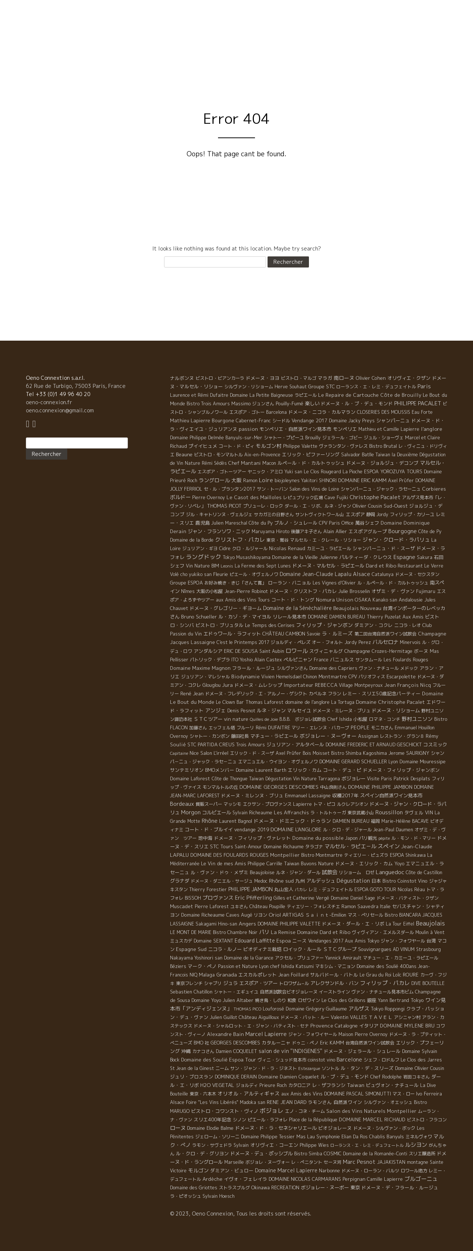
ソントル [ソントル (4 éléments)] (330, 1068)
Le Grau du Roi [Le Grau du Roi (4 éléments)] (375, 975)
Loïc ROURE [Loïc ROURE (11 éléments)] (406, 974)
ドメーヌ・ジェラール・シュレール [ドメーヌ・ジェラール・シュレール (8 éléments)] (362, 1051)
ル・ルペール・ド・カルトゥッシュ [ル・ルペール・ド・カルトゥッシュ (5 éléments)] (392, 583)
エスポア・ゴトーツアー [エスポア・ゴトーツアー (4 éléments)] (221, 471)
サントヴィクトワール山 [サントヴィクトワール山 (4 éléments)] (319, 514)
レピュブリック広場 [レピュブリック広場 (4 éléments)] (303, 497)
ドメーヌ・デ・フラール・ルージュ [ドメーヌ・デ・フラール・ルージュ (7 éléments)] (399, 1187)
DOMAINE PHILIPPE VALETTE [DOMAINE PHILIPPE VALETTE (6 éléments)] (289, 924)
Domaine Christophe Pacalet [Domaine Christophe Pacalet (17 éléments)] (390, 701)
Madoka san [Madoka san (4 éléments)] (252, 1102)
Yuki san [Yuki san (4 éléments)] (293, 471)
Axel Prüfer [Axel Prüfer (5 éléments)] (288, 753)
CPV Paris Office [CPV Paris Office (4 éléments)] (336, 523)
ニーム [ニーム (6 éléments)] (222, 1068)
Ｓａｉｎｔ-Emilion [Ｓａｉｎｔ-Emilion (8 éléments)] (325, 914)
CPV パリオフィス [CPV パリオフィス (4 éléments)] (366, 677)
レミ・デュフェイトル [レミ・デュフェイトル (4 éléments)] (331, 889)
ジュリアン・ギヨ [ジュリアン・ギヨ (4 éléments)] (200, 548)
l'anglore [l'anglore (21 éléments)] (431, 428)
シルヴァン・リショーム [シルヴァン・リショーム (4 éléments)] (248, 387)
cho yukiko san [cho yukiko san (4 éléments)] (196, 574)
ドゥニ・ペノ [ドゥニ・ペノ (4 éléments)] (305, 1043)
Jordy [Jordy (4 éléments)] (382, 514)
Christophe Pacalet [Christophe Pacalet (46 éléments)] (375, 497)
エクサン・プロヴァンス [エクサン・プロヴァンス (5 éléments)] (267, 804)
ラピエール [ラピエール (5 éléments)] (306, 395)
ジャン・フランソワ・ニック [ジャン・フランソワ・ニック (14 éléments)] (219, 531)
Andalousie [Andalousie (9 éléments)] (411, 599)
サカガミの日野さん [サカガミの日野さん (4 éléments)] (274, 514)
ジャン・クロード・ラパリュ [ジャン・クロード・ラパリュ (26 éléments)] (396, 539)
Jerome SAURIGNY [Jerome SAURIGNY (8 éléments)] (408, 753)
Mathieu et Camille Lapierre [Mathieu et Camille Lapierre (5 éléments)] (388, 429)
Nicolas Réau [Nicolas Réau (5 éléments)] (411, 889)
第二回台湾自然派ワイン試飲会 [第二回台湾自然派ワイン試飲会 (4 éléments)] (385, 634)
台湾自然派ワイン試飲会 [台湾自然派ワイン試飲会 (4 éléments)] (370, 1043)
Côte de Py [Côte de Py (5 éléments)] (430, 531)
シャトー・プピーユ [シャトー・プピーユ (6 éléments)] (284, 437)
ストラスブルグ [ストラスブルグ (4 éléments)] (234, 1187)
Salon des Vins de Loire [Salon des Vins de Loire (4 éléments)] (314, 489)
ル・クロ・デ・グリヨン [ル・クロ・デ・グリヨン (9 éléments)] (202, 1153)
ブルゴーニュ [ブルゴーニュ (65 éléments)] (421, 1179)
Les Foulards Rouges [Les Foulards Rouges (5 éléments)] (406, 660)
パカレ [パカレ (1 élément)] (301, 890)
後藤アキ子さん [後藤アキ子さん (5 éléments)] (306, 531)
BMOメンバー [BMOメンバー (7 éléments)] (219, 770)
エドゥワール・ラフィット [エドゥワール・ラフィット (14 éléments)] (232, 633)
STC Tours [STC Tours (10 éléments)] (221, 846)
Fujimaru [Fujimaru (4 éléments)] (425, 591)
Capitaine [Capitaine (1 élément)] (179, 753)
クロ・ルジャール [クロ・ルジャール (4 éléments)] (250, 548)
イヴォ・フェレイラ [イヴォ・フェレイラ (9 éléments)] (245, 1179)
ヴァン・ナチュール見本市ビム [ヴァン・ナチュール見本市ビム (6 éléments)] (382, 992)
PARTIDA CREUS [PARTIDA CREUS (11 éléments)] (216, 744)
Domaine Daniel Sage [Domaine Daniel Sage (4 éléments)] (353, 898)
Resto (400, 62)
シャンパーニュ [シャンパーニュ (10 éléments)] (393, 420)
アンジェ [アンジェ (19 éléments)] (215, 710)
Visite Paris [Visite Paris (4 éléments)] (379, 779)
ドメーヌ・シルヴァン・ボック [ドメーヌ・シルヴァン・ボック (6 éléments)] (384, 1128)
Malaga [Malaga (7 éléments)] (207, 974)
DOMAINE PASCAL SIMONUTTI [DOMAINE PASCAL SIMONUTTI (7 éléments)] (357, 1093)
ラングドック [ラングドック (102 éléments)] (203, 557)
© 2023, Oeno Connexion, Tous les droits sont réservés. (240, 1213)
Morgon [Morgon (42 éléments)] (191, 812)
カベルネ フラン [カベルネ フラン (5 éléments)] (325, 694)
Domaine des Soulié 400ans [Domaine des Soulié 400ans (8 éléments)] (386, 966)
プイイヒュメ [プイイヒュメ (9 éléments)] (202, 446)
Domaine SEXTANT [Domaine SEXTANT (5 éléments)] (213, 941)
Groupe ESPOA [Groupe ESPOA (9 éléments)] (186, 582)
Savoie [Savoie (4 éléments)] (313, 634)
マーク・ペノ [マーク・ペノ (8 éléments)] (202, 966)
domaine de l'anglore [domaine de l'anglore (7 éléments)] (307, 702)
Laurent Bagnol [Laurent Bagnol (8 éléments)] (235, 821)
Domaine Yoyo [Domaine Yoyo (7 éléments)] (206, 1000)
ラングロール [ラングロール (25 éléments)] (214, 480)
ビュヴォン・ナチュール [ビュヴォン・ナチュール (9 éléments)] (392, 1085)
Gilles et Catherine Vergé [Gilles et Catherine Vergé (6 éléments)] (301, 898)
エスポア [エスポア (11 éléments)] (355, 514)
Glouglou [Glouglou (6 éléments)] (212, 685)
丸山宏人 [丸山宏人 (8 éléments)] (283, 889)
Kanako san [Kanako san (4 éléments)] (384, 600)
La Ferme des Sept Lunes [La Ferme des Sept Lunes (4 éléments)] (263, 566)
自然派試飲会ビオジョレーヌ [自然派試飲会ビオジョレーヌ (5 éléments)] (288, 992)
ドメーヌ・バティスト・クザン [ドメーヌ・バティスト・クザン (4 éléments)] (408, 898)
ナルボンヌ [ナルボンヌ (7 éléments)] (182, 378)
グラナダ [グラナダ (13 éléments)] (179, 880)
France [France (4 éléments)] (321, 660)
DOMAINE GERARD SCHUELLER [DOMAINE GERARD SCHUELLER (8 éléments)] (353, 761)
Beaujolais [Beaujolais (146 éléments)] (430, 923)
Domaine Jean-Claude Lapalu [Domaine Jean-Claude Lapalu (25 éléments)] (315, 573)
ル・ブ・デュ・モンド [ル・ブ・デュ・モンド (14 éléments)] (345, 1076)
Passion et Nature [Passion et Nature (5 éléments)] (238, 966)
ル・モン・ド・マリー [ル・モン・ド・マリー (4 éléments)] (413, 838)
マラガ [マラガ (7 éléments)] (325, 378)
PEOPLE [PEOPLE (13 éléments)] (360, 727)
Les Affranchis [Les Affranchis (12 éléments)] (291, 812)
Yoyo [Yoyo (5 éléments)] (399, 863)
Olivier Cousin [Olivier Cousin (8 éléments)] (367, 505)
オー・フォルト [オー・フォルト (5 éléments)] (327, 642)
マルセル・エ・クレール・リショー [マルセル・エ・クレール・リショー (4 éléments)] (325, 540)
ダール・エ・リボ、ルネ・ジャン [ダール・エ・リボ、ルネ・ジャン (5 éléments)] (318, 506)
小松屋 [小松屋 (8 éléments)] (360, 719)
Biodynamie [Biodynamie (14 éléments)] (245, 676)
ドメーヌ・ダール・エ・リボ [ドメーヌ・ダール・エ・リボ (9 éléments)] (353, 923)
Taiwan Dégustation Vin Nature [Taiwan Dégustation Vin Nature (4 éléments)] (283, 779)
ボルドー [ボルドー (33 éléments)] (180, 497)
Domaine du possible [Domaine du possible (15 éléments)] (318, 838)
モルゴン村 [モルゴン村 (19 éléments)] (269, 445)
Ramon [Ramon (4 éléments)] (250, 480)
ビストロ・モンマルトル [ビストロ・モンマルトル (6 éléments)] (218, 454)
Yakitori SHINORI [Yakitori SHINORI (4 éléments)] (319, 480)
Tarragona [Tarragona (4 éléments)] (329, 779)
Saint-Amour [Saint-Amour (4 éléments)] (248, 846)
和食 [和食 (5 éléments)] (291, 1000)
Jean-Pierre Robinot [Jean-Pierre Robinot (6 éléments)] (246, 591)
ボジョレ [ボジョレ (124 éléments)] (271, 1111)
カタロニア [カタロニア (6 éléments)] (299, 1085)
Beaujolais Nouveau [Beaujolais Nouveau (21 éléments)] (357, 607)
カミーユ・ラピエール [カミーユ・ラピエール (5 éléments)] (329, 548)
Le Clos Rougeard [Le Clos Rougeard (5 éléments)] (322, 471)
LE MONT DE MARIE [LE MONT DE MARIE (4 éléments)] (190, 932)
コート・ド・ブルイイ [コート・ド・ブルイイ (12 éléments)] (209, 829)
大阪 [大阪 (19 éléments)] (236, 480)
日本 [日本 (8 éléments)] (376, 880)
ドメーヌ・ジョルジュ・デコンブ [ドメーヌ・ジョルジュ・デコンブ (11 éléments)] (382, 463)
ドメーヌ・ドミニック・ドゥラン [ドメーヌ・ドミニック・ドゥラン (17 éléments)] (292, 820)
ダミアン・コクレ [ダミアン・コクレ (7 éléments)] (373, 625)
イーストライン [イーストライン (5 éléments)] (334, 992)
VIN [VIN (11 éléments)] (429, 812)
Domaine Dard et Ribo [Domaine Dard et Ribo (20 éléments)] (323, 931)
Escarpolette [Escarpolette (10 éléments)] (401, 676)
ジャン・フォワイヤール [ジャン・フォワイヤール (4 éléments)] (312, 1034)
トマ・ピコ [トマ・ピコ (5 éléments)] (324, 804)
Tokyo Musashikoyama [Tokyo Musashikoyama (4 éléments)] (246, 557)
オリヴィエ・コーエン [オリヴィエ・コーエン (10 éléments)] (274, 1145)
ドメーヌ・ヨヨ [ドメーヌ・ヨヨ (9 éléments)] (262, 378)
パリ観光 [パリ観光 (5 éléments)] (368, 838)
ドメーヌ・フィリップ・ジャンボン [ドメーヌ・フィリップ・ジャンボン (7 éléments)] (401, 770)
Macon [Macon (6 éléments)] (269, 463)
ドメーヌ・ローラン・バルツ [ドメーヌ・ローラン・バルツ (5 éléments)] (370, 1171)
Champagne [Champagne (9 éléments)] (357, 651)
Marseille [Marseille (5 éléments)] (234, 1162)
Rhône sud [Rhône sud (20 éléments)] (281, 880)
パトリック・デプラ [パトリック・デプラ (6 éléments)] (210, 660)
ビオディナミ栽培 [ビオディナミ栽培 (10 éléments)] (262, 949)
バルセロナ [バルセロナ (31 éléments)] (385, 642)
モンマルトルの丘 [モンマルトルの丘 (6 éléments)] (220, 787)
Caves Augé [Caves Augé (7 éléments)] (239, 914)
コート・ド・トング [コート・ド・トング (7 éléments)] (292, 599)
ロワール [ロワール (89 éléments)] (297, 651)
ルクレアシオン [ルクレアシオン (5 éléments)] (352, 804)
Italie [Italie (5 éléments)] (385, 906)
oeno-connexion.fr (49, 402)
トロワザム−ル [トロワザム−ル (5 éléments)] (294, 983)
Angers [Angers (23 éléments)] (247, 923)
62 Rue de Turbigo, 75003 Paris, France (76, 385)
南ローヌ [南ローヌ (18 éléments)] (344, 377)
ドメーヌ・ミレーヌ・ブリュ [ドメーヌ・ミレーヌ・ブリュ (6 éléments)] (341, 711)
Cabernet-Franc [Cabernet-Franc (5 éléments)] (253, 420)
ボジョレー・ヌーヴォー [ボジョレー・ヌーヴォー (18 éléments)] (328, 735)
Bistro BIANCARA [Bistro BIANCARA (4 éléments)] (403, 915)
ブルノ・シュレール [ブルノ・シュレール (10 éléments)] (295, 522)
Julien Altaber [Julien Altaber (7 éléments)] (237, 1000)
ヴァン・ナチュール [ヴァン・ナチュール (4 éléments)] (379, 668)
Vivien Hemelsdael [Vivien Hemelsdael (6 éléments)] (281, 677)
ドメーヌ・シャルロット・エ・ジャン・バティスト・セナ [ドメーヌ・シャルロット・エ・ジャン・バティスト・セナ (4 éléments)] (251, 1026)
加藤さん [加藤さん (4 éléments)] (198, 728)
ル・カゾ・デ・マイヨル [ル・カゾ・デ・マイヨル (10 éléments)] (244, 616)
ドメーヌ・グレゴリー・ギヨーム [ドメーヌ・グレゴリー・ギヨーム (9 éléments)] (226, 608)
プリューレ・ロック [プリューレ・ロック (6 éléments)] (263, 506)
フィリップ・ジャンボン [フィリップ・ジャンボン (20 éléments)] (324, 624)
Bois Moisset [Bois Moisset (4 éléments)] (316, 753)
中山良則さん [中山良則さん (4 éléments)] (333, 787)
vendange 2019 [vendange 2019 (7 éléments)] (251, 829)
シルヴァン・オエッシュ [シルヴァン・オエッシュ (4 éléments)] (388, 1102)
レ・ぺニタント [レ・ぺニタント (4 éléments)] (306, 1162)
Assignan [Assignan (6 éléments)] (368, 736)
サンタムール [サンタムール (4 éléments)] (368, 660)
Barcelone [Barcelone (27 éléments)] (349, 1059)
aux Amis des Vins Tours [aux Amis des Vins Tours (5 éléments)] (243, 600)
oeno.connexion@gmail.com (60, 410)
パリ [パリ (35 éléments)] (264, 932)
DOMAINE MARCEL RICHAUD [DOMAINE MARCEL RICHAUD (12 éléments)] (372, 1119)
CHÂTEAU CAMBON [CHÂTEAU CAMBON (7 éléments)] (283, 633)
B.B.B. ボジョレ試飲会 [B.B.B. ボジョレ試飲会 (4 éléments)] (302, 719)
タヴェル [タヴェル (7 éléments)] (413, 812)
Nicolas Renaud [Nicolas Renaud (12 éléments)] (287, 548)
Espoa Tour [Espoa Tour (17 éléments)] (242, 1059)
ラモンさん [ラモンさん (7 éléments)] (320, 1102)
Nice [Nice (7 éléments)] (194, 753)
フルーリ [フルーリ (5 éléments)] (245, 728)
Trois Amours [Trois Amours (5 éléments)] (250, 745)
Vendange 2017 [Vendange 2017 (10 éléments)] (309, 420)
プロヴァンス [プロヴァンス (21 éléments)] (218, 897)
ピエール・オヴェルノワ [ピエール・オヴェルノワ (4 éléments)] (253, 574)
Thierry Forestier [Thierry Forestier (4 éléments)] (208, 889)
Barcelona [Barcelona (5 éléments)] (276, 412)
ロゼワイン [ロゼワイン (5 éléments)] (309, 1000)
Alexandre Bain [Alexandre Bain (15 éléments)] (225, 1034)
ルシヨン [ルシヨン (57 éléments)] (416, 1145)
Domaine (304, 62)
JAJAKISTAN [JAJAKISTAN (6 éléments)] (391, 1162)
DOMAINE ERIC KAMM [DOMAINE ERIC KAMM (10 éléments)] (362, 480)
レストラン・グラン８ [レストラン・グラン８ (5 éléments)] (402, 736)
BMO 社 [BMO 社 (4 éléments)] (201, 1043)
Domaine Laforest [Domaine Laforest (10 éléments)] (190, 778)
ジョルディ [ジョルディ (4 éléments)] (247, 1085)
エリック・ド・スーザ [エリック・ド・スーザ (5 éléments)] (252, 753)
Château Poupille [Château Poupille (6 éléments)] (267, 906)
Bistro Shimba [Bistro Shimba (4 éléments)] (346, 753)
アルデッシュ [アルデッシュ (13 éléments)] (320, 880)
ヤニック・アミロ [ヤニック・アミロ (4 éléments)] (265, 471)
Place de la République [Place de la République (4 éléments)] (313, 1120)
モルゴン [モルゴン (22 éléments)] (198, 1170)
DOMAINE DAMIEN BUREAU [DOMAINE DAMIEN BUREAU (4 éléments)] (336, 617)
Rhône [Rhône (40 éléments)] (210, 821)
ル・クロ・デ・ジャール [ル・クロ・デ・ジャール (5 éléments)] (347, 829)
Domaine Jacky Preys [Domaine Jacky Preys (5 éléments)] (352, 420)
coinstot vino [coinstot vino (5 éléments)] (321, 1060)
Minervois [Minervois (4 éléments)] (410, 642)
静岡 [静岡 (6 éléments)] (370, 514)
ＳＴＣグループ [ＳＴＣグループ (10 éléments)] (340, 949)
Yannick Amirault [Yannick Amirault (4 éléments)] (343, 958)
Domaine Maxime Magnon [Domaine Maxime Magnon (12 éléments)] (200, 668)
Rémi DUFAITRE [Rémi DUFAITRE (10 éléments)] (273, 727)
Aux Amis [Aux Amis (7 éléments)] (412, 616)
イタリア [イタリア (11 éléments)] (368, 1025)
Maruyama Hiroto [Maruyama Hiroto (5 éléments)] (270, 531)
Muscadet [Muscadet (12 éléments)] (181, 906)
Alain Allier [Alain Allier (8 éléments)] (335, 531)
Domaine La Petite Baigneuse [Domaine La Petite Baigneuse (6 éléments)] (261, 395)
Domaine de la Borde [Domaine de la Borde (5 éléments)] (192, 540)
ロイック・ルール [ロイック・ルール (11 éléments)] (302, 949)
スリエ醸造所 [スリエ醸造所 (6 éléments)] (422, 1154)
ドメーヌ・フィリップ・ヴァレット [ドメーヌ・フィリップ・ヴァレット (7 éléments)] (252, 838)
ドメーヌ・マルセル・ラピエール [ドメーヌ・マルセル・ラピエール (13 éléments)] (328, 565)
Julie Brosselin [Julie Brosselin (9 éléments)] (354, 591)
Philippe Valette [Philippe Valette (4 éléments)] (300, 446)
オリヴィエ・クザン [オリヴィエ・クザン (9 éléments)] (409, 378)
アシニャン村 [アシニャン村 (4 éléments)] (407, 1017)
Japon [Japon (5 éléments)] (351, 838)
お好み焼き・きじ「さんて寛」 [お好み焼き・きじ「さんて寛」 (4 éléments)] (235, 583)
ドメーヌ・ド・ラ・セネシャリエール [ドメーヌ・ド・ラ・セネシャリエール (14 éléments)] (276, 1128)
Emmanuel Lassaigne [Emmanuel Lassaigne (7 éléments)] (308, 795)
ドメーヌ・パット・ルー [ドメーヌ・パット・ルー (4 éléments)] (304, 1017)
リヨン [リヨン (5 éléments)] (260, 915)
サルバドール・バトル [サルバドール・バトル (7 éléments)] (334, 974)
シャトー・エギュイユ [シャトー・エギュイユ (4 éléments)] (236, 992)
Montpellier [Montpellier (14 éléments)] (285, 855)
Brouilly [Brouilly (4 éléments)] (313, 437)
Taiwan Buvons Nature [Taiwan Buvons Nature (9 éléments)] (309, 863)
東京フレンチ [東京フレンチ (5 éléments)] (189, 983)
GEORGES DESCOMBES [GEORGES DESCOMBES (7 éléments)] (235, 1042)
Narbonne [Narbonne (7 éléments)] (329, 1170)
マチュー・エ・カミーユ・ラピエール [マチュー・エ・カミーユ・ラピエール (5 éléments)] (400, 958)
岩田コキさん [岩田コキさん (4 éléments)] (416, 1077)
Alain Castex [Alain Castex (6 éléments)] (268, 660)
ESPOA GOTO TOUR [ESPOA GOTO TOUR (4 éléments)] (375, 889)
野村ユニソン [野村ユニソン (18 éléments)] (417, 718)
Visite (342, 62)
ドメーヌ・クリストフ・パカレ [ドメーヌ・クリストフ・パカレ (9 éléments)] (303, 591)
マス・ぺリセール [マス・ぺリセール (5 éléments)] (365, 915)
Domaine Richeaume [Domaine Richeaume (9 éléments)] (203, 914)
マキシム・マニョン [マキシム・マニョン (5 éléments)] (335, 966)
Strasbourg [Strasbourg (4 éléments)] (428, 949)
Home (218, 62)
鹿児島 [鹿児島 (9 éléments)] (202, 522)
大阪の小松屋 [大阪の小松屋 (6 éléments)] (209, 591)
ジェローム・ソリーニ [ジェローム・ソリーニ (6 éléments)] (217, 1137)
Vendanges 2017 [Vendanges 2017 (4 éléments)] (325, 941)
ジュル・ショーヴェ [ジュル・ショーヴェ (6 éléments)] (384, 437)
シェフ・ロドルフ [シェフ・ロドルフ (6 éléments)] (381, 1060)
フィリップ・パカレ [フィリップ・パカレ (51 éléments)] (385, 983)
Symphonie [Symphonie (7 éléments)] (328, 1136)
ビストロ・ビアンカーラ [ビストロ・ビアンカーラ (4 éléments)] (219, 378)
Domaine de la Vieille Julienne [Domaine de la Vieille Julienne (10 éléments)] (305, 557)
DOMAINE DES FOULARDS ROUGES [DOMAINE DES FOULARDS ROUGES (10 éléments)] (229, 855)
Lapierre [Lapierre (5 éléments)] (302, 804)
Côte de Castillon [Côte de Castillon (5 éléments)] (424, 872)
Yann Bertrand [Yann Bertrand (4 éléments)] (393, 1000)
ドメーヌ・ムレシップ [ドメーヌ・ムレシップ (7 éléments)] (258, 685)
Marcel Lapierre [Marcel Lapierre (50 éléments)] (266, 1034)
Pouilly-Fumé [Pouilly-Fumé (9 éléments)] (289, 403)
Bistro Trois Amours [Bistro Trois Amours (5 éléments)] (208, 403)
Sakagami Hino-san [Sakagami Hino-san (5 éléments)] (216, 924)
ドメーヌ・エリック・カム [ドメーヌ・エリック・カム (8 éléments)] (364, 863)
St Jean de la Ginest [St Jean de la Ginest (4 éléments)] (192, 1068)
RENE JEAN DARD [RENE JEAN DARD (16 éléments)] (286, 1102)
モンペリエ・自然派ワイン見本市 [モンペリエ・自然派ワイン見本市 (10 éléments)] (295, 429)
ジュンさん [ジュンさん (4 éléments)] (263, 403)
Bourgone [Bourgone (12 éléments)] (223, 420)
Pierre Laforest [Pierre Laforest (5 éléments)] (212, 906)
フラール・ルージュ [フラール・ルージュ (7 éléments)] (253, 668)
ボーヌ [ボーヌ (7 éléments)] (421, 651)
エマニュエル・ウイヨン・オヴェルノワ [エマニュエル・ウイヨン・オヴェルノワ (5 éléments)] (278, 762)
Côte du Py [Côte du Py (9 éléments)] (261, 522)
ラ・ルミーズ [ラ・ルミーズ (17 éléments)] (337, 633)
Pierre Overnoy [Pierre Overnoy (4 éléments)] (208, 497)
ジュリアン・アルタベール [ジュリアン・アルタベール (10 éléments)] (295, 744)
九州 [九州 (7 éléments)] (300, 880)
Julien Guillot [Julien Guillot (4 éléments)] (223, 1017)
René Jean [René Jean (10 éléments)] (192, 693)
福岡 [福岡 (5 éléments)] (375, 821)
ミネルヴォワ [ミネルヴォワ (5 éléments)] (418, 1137)
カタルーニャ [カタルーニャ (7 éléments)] (276, 1042)
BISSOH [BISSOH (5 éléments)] (193, 898)
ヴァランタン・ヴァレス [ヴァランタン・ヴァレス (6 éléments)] (343, 446)
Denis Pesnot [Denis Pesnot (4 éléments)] (241, 711)
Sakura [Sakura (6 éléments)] (424, 557)
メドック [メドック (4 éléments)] (409, 668)
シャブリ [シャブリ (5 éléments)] (213, 983)
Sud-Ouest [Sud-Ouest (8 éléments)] (396, 505)
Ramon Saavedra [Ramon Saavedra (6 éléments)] (359, 906)
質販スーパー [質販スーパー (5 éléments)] (208, 804)
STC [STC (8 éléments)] (191, 744)
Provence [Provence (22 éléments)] (321, 1025)
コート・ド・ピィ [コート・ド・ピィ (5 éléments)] (236, 446)
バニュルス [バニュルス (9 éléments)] (342, 659)
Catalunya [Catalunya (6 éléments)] (383, 574)
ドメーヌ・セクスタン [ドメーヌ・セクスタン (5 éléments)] (417, 574)
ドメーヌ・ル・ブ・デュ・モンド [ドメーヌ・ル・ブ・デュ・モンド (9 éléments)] (357, 403)
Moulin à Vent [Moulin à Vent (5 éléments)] (430, 932)
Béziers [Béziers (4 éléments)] (178, 966)
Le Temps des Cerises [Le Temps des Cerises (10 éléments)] (270, 625)
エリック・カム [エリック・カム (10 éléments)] (304, 770)
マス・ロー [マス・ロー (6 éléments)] (403, 1094)
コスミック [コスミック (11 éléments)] (435, 744)
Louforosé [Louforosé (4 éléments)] (273, 1009)
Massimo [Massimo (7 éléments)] (241, 403)
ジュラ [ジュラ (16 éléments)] (230, 983)
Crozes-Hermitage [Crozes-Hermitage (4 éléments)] (392, 651)
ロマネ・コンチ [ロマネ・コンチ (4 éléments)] (384, 719)
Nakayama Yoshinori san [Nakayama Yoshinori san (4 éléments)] (196, 958)
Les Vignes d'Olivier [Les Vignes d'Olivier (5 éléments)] (334, 583)
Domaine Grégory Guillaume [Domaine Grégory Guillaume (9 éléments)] (316, 1008)
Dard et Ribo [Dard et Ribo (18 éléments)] (381, 565)
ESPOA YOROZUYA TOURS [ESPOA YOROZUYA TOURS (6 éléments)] (393, 471)
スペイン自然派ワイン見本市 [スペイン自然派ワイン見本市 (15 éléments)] (391, 795)
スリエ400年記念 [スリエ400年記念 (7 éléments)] (212, 1119)
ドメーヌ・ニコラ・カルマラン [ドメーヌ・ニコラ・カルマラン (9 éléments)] (321, 412)
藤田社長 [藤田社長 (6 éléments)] (240, 736)
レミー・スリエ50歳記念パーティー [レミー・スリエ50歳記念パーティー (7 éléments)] (382, 693)
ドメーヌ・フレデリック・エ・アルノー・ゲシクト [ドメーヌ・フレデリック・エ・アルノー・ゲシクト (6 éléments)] (256, 694)
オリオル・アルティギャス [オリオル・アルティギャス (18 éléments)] (249, 1093)
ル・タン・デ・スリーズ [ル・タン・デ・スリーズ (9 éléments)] (367, 1068)
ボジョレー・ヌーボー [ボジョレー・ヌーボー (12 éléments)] (325, 1187)
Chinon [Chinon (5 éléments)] (310, 677)
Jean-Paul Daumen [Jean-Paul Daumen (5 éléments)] (393, 829)
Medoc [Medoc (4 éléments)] (261, 881)
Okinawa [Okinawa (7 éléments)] (260, 1187)
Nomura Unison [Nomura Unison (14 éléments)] (334, 599)
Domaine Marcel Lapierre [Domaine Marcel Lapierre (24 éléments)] (286, 1170)
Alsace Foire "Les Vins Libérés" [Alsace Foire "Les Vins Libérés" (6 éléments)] (204, 1102)
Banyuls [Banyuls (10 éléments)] (395, 1136)
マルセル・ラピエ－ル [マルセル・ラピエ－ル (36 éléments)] (350, 846)
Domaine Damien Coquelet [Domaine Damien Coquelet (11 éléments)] (288, 1076)
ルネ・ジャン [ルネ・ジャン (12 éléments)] (271, 710)
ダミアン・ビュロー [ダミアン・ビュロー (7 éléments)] (231, 1170)
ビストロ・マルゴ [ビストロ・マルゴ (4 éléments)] (298, 378)
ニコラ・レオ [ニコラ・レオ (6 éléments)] (407, 625)
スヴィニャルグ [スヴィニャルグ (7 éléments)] (326, 651)
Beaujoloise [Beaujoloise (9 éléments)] (262, 872)
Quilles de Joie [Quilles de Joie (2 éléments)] (264, 719)
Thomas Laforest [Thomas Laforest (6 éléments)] (264, 702)
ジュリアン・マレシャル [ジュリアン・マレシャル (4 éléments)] (205, 677)
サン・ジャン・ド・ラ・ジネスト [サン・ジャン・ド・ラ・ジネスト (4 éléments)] (263, 1068)
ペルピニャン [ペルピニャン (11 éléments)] (297, 659)
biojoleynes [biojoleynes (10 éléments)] (287, 480)
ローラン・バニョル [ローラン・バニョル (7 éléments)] (289, 582)
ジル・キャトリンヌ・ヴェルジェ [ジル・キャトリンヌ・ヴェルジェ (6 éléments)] (219, 514)
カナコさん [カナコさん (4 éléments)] (203, 1051)
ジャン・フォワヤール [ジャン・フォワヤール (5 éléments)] (403, 941)
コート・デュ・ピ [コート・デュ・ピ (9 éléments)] (342, 770)
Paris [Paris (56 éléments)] (424, 386)
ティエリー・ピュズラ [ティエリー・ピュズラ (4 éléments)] (366, 855)
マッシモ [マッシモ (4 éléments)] (232, 804)
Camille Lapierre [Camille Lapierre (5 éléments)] (385, 1179)
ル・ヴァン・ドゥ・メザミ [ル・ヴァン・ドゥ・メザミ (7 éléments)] (219, 872)
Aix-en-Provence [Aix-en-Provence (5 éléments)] (262, 454)
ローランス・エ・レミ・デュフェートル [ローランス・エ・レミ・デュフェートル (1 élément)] (367, 1145)
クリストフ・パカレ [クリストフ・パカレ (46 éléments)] (240, 539)
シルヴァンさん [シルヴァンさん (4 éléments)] (292, 668)
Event (371, 62)
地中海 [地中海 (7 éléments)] (205, 838)
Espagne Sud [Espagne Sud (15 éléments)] (191, 949)
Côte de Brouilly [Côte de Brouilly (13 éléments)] (400, 395)
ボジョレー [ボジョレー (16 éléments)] (353, 778)
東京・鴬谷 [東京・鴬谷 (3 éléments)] (277, 540)
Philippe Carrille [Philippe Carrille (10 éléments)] (265, 863)
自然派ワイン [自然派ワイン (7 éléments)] (347, 1102)
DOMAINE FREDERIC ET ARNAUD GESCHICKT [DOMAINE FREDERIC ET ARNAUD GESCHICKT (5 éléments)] (374, 745)
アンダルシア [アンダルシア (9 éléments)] (208, 651)
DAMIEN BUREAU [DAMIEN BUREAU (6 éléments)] (351, 821)
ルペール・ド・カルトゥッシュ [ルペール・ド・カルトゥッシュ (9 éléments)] (311, 463)
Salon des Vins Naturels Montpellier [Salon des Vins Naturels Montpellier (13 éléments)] (371, 1111)
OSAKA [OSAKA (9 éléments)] (363, 599)
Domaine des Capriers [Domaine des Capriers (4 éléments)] (333, 668)
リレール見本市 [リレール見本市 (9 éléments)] (289, 616)
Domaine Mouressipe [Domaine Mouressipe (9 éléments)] (422, 761)
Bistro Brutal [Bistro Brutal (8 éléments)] (383, 446)
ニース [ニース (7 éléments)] (299, 940)
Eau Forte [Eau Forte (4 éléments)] (422, 412)
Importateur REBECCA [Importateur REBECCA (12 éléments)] (310, 685)
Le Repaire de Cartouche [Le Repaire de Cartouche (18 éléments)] (348, 394)
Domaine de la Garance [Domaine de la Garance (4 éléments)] (248, 958)
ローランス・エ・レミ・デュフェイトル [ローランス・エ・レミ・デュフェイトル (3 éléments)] (376, 387)
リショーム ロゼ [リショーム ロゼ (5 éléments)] (356, 872)
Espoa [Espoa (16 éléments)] (283, 940)
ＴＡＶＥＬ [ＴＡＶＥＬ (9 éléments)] (380, 1017)
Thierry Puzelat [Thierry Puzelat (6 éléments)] (384, 617)
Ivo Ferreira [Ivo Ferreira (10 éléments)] (429, 1093)
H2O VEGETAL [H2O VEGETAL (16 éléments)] (217, 1085)
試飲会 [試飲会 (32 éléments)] (329, 872)
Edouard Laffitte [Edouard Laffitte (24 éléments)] (255, 940)
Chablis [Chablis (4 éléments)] (377, 1137)
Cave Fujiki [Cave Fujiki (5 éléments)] (336, 497)
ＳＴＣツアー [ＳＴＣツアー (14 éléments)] (208, 719)
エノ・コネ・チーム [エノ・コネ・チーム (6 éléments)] (305, 1111)
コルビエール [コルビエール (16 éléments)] (216, 812)
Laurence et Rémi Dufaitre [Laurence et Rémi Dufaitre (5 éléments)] (199, 395)
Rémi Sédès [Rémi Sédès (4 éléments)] (214, 463)
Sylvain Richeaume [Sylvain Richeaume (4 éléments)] (252, 812)
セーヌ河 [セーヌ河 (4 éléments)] (332, 1162)
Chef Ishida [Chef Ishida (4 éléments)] (339, 719)
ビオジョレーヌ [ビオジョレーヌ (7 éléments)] (335, 1128)
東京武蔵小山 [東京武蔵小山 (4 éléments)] (360, 812)
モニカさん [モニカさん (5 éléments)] (382, 728)
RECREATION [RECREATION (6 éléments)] (285, 1187)
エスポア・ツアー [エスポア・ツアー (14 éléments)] (258, 983)
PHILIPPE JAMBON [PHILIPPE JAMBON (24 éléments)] (250, 889)
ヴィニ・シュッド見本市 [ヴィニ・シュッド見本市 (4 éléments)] (282, 1060)
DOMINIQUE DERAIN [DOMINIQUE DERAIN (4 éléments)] (236, 1077)
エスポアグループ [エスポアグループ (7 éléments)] (367, 531)
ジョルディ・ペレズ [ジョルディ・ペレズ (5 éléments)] (290, 642)
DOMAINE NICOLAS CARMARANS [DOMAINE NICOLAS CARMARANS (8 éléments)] (305, 1179)
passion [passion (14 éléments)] (248, 429)
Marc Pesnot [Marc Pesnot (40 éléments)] (359, 1162)
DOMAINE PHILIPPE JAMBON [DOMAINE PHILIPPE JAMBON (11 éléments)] (380, 787)
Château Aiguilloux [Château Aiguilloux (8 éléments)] (259, 1017)
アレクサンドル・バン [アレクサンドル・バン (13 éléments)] (334, 983)
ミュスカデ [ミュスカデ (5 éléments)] (181, 941)
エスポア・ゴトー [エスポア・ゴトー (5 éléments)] (247, 412)
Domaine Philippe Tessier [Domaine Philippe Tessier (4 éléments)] (268, 1137)
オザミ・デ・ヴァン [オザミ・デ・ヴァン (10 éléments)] (393, 591)
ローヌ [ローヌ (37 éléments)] (178, 1128)
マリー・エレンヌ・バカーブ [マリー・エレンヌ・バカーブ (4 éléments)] (320, 728)
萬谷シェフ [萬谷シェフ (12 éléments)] (367, 522)
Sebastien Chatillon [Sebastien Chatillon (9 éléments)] (191, 991)
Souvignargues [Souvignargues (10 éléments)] (374, 949)
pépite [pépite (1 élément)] (384, 838)
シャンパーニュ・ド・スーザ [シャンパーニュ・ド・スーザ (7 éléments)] (384, 548)
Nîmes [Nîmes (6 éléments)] (188, 591)
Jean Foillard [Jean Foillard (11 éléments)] (293, 974)
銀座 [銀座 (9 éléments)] (372, 1000)
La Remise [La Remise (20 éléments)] (283, 931)
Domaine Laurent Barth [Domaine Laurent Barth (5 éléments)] (261, 770)
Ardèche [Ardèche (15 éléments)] (212, 1179)
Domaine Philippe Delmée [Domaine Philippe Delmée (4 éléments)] (197, 437)
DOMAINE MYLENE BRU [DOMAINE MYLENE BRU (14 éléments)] (407, 1025)
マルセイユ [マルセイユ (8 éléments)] (299, 710)
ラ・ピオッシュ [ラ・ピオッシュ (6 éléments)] (185, 1196)
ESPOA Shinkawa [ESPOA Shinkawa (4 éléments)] (408, 855)
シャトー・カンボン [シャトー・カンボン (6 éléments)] (209, 736)
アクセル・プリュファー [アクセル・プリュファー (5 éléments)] (299, 958)
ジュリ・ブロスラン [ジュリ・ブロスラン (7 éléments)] (191, 1076)
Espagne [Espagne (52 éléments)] (404, 557)
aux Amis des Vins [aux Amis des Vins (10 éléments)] (302, 1093)
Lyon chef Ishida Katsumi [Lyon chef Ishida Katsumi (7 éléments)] (286, 966)
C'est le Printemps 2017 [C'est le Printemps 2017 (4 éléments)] (243, 642)
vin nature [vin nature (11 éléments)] (236, 719)
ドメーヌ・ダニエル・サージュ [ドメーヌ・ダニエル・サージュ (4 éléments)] (222, 881)
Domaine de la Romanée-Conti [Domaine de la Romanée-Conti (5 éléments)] (375, 1154)
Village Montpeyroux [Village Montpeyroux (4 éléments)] (361, 685)
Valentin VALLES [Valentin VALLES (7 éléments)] (349, 1017)
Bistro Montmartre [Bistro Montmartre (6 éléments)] (322, 855)
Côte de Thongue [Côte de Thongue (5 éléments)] (230, 779)
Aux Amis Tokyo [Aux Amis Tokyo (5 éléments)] (362, 941)
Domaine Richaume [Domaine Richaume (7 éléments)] (283, 846)
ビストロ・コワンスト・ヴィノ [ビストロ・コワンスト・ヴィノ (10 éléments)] (224, 1111)
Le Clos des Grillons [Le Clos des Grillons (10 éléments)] (343, 1000)
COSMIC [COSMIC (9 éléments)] (332, 1153)
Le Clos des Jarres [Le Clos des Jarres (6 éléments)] (421, 1060)
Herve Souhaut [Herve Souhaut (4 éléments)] (291, 387)
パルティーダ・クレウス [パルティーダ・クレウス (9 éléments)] (365, 557)
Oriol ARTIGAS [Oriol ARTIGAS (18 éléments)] (286, 914)
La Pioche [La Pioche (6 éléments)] (353, 471)
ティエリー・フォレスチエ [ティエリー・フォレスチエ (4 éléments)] (313, 906)
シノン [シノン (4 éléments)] (239, 1120)
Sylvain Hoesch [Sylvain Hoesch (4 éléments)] (219, 1196)
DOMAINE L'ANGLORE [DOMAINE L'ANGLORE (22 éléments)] (295, 829)
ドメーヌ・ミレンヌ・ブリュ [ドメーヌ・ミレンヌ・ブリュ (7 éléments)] (252, 795)
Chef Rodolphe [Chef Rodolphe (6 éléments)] (386, 1077)
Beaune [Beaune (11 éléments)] (184, 454)
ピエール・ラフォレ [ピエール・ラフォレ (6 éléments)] (267, 1120)
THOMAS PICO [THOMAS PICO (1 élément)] (247, 1009)
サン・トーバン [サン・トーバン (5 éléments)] (272, 489)
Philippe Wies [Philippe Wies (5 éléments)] (314, 1145)
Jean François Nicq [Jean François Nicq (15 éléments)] (407, 685)
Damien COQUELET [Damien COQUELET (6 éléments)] (236, 1051)
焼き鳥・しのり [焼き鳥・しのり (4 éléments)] (270, 1000)
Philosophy (257, 62)
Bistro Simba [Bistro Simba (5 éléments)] (308, 1154)
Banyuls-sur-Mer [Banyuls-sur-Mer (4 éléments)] (243, 437)
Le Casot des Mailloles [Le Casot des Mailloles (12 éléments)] (254, 497)
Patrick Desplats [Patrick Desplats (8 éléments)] (412, 778)
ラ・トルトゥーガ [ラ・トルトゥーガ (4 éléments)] (328, 812)
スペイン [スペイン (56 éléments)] (389, 846)
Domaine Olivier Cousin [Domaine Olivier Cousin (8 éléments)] (419, 1068)
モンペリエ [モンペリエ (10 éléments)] (345, 429)
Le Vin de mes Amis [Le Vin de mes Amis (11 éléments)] (223, 863)
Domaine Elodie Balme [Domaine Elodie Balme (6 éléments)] (210, 1128)
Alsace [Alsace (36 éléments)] (361, 574)
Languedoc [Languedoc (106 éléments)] (390, 872)
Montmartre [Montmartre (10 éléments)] (333, 676)
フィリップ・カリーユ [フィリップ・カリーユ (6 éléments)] (412, 514)
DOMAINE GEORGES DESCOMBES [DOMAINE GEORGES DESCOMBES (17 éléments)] (279, 786)
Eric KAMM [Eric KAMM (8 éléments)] (332, 1042)
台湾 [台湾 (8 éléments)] (431, 940)
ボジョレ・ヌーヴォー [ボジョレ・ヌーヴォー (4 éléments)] (267, 1162)
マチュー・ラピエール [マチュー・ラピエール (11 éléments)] (274, 736)
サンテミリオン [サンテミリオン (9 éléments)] (187, 770)
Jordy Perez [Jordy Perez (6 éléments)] (357, 642)
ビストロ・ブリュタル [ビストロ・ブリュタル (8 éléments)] (219, 625)
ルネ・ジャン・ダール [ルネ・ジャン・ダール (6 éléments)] (298, 872)
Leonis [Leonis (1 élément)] (227, 566)
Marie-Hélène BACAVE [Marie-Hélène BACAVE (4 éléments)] (405, 821)
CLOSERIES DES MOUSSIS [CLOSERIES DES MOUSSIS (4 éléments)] (383, 412)
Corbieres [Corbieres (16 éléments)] (434, 488)
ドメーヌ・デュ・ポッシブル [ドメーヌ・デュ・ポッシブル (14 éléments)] (261, 1153)
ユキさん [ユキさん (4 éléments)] (239, 906)
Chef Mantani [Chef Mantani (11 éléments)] (244, 463)
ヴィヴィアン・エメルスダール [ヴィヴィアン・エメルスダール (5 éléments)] (383, 932)
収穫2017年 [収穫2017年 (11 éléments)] (345, 795)
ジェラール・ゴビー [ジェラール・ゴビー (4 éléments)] (342, 437)
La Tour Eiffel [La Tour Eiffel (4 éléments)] (400, 924)
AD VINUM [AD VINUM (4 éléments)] (404, 949)
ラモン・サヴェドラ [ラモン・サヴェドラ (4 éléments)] (212, 1145)
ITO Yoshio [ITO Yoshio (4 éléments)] (242, 660)
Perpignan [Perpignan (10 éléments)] (354, 1179)
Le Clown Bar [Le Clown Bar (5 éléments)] (230, 702)
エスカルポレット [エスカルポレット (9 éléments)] (257, 974)
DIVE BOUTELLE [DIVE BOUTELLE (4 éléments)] (428, 983)
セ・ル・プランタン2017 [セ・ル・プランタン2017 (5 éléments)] (229, 489)
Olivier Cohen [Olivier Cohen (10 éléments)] (371, 378)
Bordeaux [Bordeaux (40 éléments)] (182, 804)
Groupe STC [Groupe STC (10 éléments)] (321, 386)
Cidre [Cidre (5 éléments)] (225, 548)
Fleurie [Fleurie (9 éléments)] (220, 574)
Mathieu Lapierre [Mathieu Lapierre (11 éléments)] (190, 420)
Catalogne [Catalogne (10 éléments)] (346, 1025)
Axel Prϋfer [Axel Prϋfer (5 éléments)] (401, 480)
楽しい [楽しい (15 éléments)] (312, 403)
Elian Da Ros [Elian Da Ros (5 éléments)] (354, 1137)
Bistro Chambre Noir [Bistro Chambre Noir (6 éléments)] (235, 932)
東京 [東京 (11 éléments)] (355, 1187)
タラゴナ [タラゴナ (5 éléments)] (314, 846)
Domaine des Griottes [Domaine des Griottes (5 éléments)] (193, 1187)
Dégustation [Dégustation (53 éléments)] (353, 880)
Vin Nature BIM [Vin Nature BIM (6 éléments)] (202, 566)
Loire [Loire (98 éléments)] (266, 480)
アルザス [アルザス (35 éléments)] (358, 1008)
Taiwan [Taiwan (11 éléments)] (355, 1085)
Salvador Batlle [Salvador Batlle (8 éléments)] (357, 454)
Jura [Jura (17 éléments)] (227, 684)
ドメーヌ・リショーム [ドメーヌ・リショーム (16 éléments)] (396, 710)
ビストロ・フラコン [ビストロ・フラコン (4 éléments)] (427, 1120)
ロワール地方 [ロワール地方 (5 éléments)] (414, 1171)
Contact (434, 62)
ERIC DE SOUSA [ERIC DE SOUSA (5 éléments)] (241, 651)
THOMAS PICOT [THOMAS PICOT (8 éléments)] (224, 505)
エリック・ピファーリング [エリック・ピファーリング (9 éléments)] (311, 454)
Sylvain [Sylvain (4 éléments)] (241, 1145)
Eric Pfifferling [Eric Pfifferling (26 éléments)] (253, 897)
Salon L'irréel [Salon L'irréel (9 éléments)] (214, 753)
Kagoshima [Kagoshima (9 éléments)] (375, 753)
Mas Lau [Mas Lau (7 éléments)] (305, 1136)
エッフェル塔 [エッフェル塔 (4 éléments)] (221, 728)
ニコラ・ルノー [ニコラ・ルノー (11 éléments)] (225, 949)
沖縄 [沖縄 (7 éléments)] (186, 1051)
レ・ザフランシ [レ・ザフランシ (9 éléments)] (329, 1085)
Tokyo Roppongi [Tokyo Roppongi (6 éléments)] (388, 1009)
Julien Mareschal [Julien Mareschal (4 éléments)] (229, 523)
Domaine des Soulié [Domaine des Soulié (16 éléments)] (204, 1059)
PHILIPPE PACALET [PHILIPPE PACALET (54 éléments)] (417, 403)
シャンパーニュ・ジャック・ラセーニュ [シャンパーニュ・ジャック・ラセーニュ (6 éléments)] (381, 489)
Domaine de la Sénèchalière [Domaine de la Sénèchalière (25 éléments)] (297, 607)
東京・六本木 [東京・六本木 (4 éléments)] (203, 1094)
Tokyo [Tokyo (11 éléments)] (417, 1000)
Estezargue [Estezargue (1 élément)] (309, 1068)
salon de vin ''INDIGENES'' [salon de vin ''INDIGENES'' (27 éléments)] (290, 1051)
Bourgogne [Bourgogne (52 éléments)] (402, 531)
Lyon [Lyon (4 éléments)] (393, 762)
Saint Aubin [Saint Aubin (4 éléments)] (271, 651)
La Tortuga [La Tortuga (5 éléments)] (342, 702)
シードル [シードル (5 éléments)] (281, 420)
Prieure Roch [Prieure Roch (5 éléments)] (273, 1085)
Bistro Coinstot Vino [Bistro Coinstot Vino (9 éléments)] (405, 880)
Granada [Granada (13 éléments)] (226, 974)
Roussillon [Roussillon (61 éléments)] (389, 812)
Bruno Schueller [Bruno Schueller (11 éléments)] (199, 616)
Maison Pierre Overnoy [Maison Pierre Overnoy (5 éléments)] (363, 1034)
